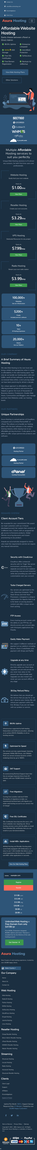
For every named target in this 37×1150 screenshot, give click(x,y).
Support (4, 1087)
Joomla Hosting (7, 1020)
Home (4, 978)
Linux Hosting (6, 1024)
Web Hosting (6, 995)
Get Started (14, 942)
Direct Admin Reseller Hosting (11, 1038)
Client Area (8, 15)
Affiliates (5, 1091)
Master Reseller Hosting (9, 1048)
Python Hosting (7, 1002)
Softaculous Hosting (8, 1010)
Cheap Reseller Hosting (9, 1034)
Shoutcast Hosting (8, 1059)
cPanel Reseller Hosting (9, 1041)
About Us (5, 981)
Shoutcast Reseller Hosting (10, 1073)
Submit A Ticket (7, 1098)
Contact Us (8, 2)
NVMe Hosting (6, 1006)
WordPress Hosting (8, 1013)
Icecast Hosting (7, 1062)
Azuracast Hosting (8, 1069)
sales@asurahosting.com (12, 6)
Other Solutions (12, 80)
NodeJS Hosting (7, 999)
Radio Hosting (6, 1066)
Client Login (6, 1083)
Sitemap (26, 1124)
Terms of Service (7, 1124)
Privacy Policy (18, 1124)
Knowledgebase (9, 11)
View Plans (18, 194)
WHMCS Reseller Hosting (10, 1045)
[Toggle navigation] (32, 21)
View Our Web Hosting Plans (18, 864)
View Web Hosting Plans (15, 72)
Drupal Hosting (6, 1017)
